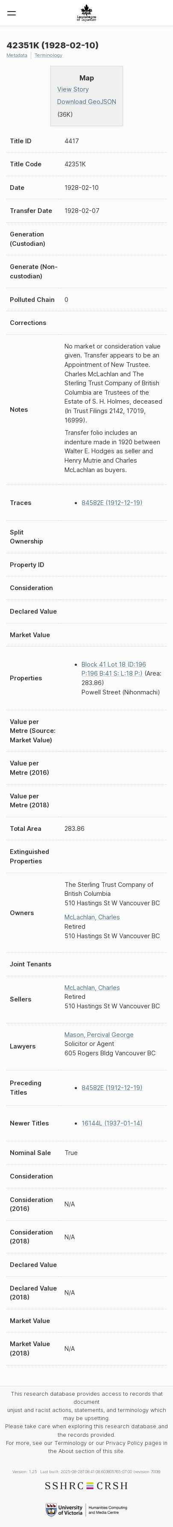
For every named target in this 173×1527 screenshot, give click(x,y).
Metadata (16, 55)
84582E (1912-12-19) (112, 502)
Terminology (48, 55)
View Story (73, 89)
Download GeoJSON (86, 101)
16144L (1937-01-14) (112, 1123)
